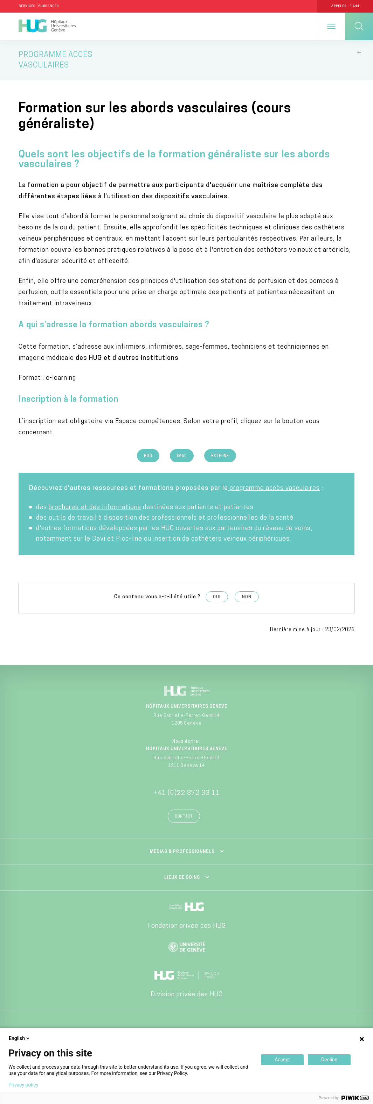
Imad (182, 456)
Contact (184, 817)
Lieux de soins (182, 878)
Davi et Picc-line (117, 539)
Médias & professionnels (182, 852)
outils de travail (73, 518)
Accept (282, 1059)
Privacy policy (23, 1085)
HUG (148, 456)
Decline (329, 1059)
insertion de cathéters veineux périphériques (221, 539)
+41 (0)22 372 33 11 (186, 793)
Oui (217, 598)
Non (246, 598)
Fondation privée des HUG (186, 926)
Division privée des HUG (187, 994)
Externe (220, 456)
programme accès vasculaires (274, 488)
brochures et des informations (95, 508)
